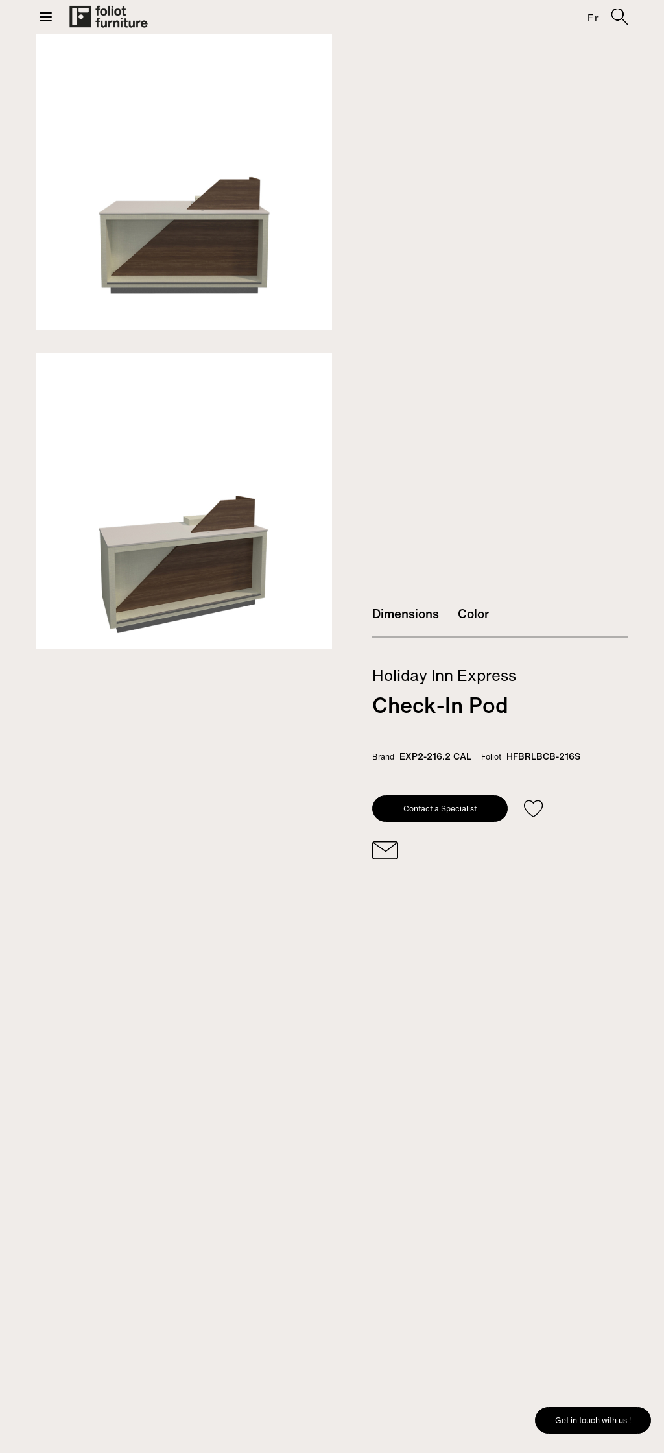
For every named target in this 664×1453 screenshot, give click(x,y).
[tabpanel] (184, 182)
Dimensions (405, 614)
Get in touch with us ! (593, 1420)
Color (473, 614)
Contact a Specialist (440, 808)
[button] (46, 17)
